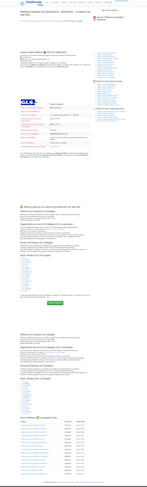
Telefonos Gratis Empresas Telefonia (107, 58)
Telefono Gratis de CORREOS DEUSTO (32, 439)
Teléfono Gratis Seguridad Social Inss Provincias (111, 111)
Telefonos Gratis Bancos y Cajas (106, 53)
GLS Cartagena (26, 288)
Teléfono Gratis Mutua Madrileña (106, 84)
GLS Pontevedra (27, 281)
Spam (46, 2)
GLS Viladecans (26, 268)
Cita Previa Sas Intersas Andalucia (107, 121)
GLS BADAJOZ (54, 146)
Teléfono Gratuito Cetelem (104, 91)
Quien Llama (55, 2)
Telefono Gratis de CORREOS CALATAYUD (33, 428)
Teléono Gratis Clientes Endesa (106, 99)
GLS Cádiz (25, 287)
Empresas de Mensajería (104, 70)
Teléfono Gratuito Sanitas (104, 90)
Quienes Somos (62, 482)
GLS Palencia (26, 260)
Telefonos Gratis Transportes (105, 72)
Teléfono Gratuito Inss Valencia (106, 115)
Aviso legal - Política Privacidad (76, 482)
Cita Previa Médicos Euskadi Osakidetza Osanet (111, 119)
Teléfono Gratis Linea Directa (105, 88)
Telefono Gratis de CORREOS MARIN (32, 470)
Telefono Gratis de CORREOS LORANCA (33, 467)
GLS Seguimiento (27, 271)
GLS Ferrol (25, 290)
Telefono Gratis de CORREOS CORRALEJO (34, 435)
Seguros (63, 2)
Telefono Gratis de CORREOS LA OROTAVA (34, 463)
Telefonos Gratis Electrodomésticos (107, 68)
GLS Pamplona (26, 262)
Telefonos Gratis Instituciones (105, 64)
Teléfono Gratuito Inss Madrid (105, 113)
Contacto (101, 482)
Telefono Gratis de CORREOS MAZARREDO (34, 474)
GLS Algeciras (26, 273)
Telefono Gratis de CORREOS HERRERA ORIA (35, 449)
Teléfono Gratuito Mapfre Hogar (106, 86)
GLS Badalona (26, 285)
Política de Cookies (92, 482)
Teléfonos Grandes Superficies (106, 62)
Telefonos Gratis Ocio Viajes (105, 75)
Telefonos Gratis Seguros (104, 66)
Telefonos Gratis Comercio (104, 55)
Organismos (98, 2)
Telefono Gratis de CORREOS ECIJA (32, 446)
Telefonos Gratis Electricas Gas (106, 56)
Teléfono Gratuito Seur (103, 93)
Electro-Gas (72, 2)
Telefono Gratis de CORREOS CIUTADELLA (34, 432)
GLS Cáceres (26, 275)
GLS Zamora (25, 270)
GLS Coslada (26, 277)
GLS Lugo (25, 258)
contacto (47, 297)
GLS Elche (25, 279)
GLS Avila (25, 283)
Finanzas (89, 2)
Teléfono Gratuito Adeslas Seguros (107, 103)
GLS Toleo (25, 264)
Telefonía (81, 2)
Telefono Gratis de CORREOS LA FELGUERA (34, 456)
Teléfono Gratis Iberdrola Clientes (106, 101)
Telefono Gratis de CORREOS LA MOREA (33, 460)
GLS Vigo (24, 266)
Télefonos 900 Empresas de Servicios (34, 21)
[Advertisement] (55, 36)
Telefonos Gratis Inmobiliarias (105, 73)
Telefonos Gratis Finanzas (104, 60)
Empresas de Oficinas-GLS (55, 21)
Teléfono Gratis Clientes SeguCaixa (107, 97)
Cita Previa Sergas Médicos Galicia (107, 117)
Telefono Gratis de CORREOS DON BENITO (34, 442)
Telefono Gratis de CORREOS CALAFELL (33, 425)
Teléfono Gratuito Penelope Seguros (107, 95)
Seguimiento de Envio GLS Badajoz (54, 229)
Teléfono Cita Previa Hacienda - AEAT (108, 105)
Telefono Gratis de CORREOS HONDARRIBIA (34, 453)
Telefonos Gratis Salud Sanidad (106, 77)
